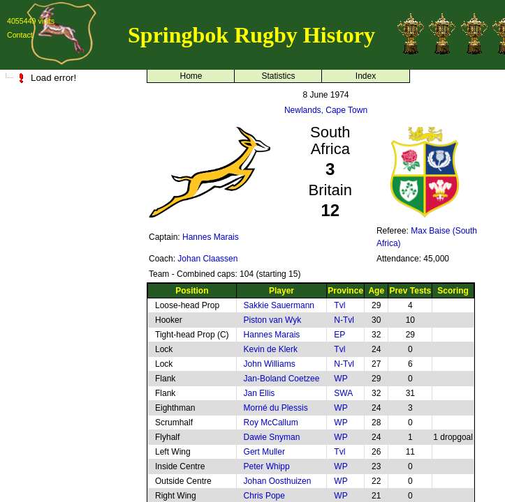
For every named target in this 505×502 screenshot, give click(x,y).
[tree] (70, 78)
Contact (20, 35)
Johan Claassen (207, 259)
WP (340, 378)
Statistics (278, 76)
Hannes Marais (210, 237)
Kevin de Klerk (271, 349)
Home (191, 76)
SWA (343, 393)
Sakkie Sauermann (279, 305)
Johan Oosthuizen (278, 481)
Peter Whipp (267, 466)
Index (366, 76)
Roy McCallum (271, 422)
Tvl (339, 305)
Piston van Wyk (273, 320)
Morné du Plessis (276, 408)
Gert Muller (264, 452)
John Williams (269, 364)
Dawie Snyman (272, 437)
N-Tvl (344, 320)
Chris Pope (264, 496)
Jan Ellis (259, 393)
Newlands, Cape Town (325, 110)
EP (339, 335)
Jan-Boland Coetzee (282, 378)
